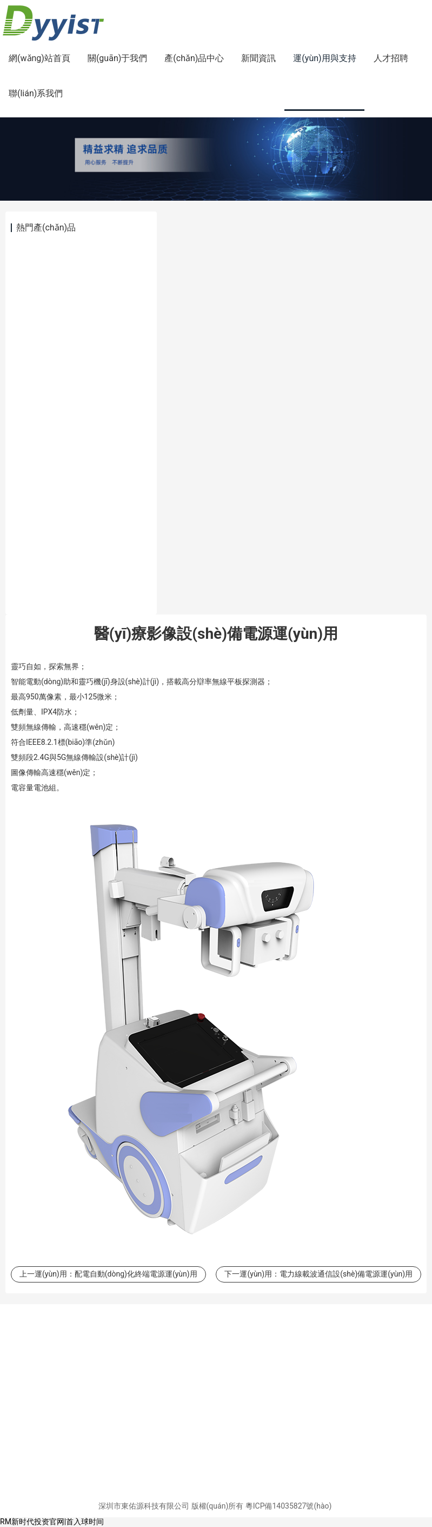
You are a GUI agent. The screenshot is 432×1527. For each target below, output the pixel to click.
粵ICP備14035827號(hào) (288, 1506)
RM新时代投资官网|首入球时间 (52, 1521)
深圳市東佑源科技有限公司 (143, 1506)
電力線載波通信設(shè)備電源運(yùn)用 (346, 1274)
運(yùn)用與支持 (324, 58)
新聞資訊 (258, 58)
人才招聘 (391, 58)
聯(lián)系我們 (36, 93)
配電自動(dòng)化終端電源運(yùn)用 (136, 1274)
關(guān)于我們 (117, 58)
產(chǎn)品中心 (194, 58)
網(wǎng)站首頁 (39, 58)
